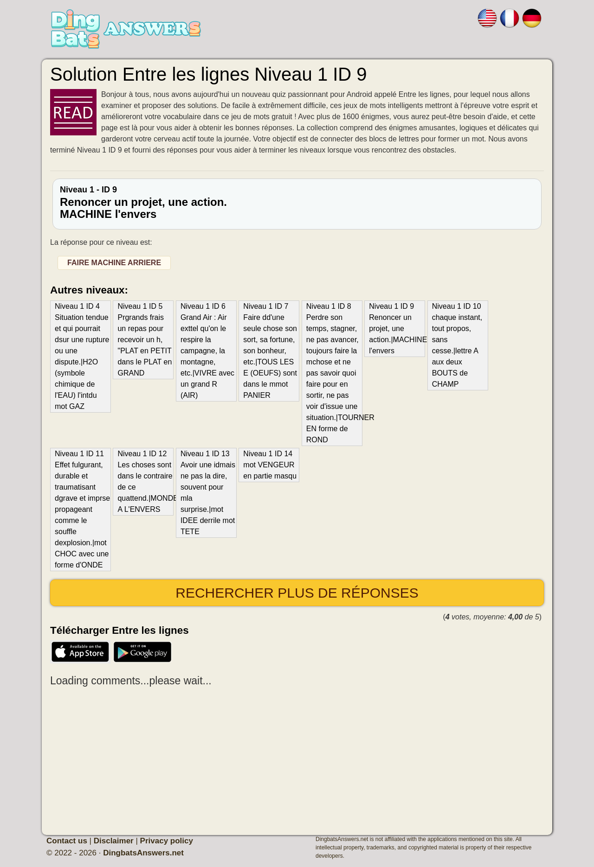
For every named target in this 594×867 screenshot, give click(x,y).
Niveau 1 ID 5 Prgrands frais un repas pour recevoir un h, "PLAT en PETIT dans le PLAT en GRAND (144, 339)
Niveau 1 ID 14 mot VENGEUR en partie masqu (270, 465)
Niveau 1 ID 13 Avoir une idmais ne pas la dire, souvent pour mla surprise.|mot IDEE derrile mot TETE (208, 493)
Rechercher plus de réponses (296, 592)
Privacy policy (166, 840)
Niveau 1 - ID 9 (297, 203)
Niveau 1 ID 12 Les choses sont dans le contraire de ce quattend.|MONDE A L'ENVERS (145, 481)
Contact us (66, 840)
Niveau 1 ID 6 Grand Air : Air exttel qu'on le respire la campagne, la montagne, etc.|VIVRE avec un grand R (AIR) (207, 350)
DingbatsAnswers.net (143, 852)
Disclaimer (114, 840)
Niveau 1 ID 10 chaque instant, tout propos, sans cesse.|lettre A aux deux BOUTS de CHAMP (457, 345)
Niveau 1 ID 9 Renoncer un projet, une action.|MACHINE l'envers (397, 328)
